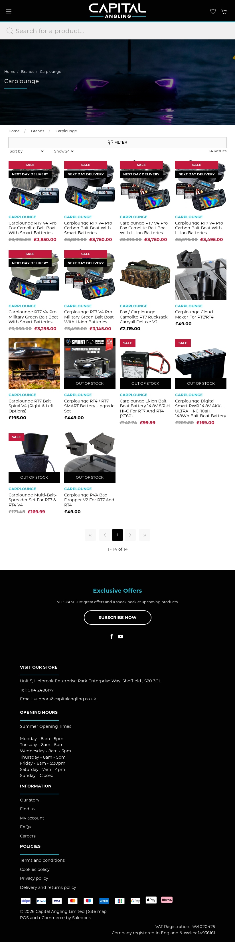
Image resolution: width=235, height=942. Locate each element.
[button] (8, 11)
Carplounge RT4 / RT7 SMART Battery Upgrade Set (89, 406)
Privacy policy (34, 878)
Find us (27, 808)
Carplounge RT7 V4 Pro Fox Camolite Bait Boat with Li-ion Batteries (144, 228)
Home (9, 71)
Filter (117, 142)
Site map (97, 911)
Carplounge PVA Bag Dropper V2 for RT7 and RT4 (89, 500)
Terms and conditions (42, 860)
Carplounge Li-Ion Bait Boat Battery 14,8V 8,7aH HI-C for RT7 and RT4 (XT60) (145, 408)
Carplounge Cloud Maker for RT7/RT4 (194, 314)
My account (32, 818)
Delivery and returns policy (48, 887)
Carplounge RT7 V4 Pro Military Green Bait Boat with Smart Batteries (33, 316)
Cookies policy (35, 869)
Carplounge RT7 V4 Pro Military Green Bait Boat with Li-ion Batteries (89, 316)
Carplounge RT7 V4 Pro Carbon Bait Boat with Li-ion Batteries (199, 228)
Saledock (81, 917)
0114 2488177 (41, 690)
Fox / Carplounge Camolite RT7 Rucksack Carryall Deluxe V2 (144, 316)
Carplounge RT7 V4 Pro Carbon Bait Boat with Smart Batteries (88, 228)
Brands (27, 71)
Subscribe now (118, 617)
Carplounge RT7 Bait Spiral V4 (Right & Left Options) (31, 406)
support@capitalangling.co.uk (65, 699)
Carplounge (50, 71)
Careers (28, 836)
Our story (29, 800)
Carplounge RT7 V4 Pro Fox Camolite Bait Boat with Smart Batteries (32, 228)
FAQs (25, 826)
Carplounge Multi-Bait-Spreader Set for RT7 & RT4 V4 (33, 500)
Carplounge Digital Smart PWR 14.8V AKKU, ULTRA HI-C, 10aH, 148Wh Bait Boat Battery (200, 408)
